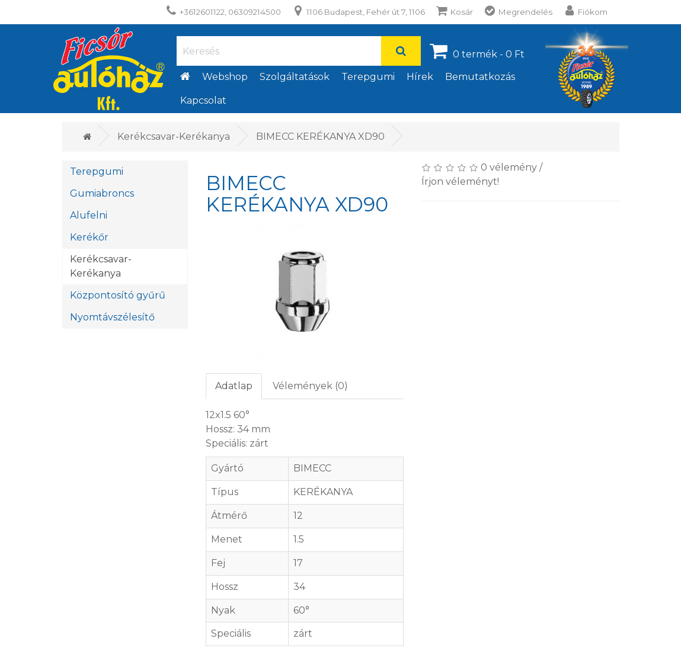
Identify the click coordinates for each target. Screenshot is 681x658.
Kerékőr (89, 237)
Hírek (420, 76)
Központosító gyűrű (117, 295)
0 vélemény (509, 167)
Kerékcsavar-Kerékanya (173, 136)
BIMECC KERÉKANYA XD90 (320, 136)
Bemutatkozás (480, 76)
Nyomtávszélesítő (112, 317)
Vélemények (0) (310, 385)
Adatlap (233, 385)
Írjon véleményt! (460, 181)
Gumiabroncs (102, 193)
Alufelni (88, 215)
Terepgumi (368, 76)
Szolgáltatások (295, 76)
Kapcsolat (203, 100)
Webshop (225, 76)
